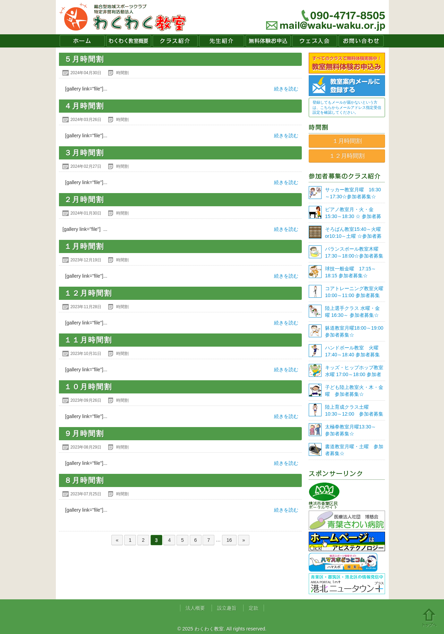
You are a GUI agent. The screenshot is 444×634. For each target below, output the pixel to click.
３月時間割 (84, 153)
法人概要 (195, 608)
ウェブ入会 (314, 41)
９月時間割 (84, 433)
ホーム (82, 41)
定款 (253, 608)
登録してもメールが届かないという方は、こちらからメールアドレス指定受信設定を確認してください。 (347, 107)
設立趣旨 (227, 608)
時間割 (122, 72)
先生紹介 (221, 41)
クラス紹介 (175, 41)
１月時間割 (84, 246)
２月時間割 (84, 199)
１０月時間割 (88, 387)
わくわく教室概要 (128, 41)
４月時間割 (84, 106)
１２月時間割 (88, 293)
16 (229, 540)
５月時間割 (84, 59)
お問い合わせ (361, 41)
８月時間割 (84, 480)
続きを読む (286, 89)
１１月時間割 (88, 340)
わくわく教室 (123, 17)
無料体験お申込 (268, 41)
